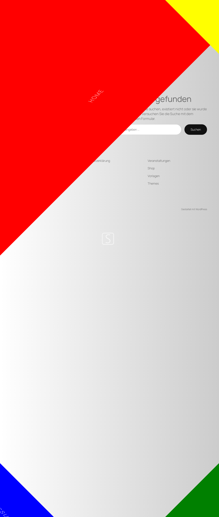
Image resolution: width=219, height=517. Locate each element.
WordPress (201, 209)
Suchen (196, 129)
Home (92, 103)
